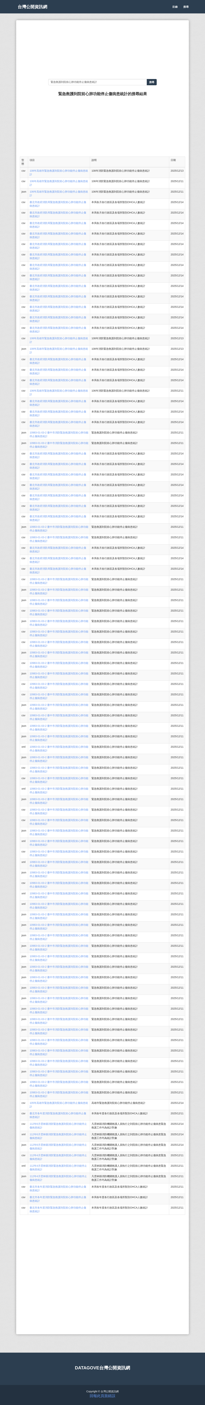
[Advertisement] (102, 49)
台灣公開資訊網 (34, 9)
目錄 (175, 9)
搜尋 (186, 9)
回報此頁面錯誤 (102, 1396)
